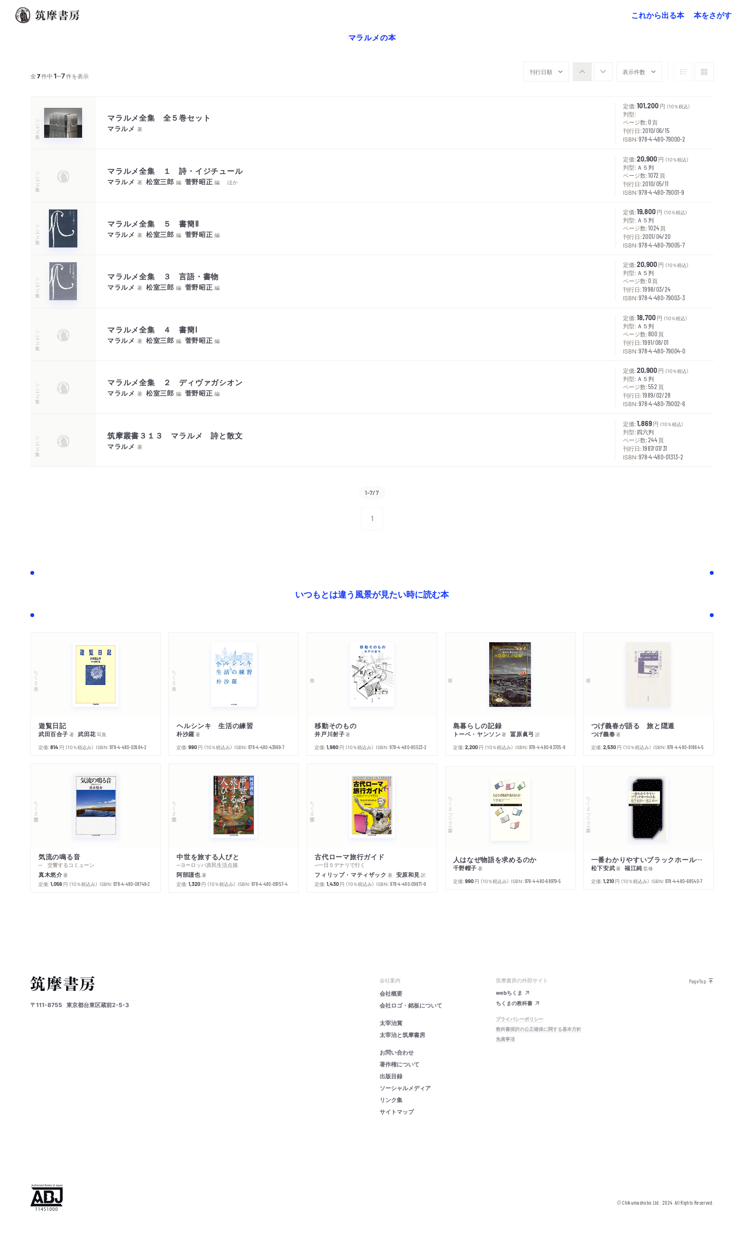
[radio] (582, 71)
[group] (593, 72)
